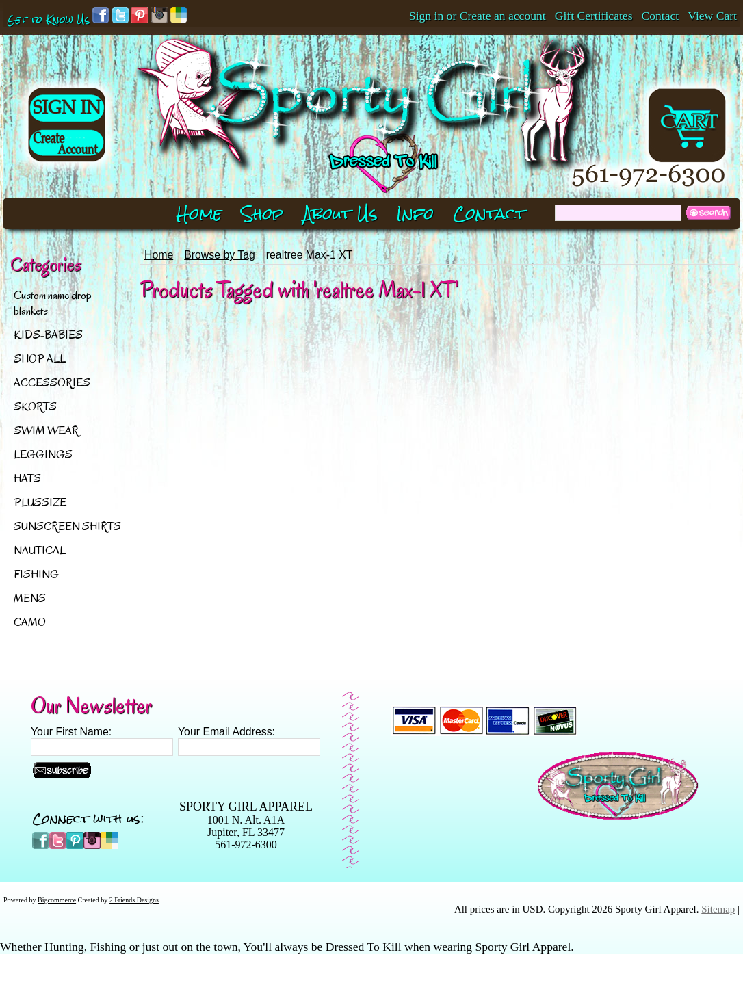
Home (158, 255)
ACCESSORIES (52, 383)
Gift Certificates (594, 16)
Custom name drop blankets (53, 303)
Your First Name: (71, 731)
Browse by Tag (219, 255)
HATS (27, 478)
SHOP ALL (40, 359)
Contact (660, 16)
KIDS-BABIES (48, 335)
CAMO (30, 622)
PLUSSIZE (40, 502)
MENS (30, 598)
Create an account (503, 16)
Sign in (426, 16)
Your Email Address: (226, 731)
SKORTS (35, 407)
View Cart (712, 16)
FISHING (36, 574)
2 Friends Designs (134, 900)
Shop (262, 214)
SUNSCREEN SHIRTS (67, 526)
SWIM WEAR (46, 430)
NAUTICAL (40, 550)
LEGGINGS (43, 454)
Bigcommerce (57, 900)
